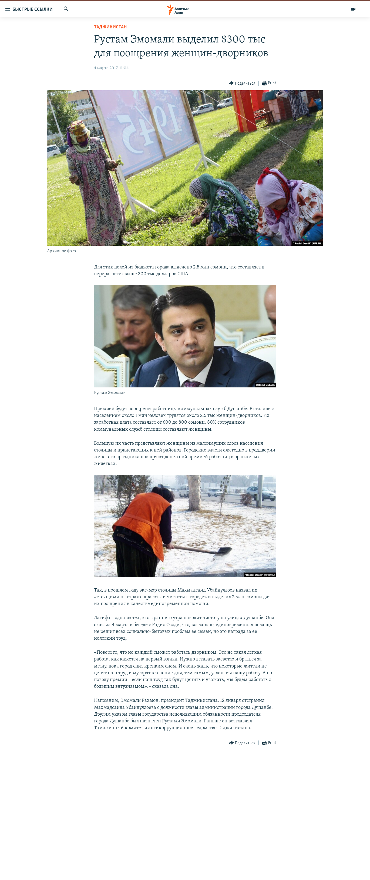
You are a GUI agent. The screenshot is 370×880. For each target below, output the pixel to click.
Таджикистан (110, 27)
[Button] (242, 83)
